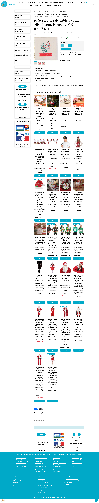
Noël (40, 82)
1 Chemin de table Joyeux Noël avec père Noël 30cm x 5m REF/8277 (52, 198)
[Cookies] (2, 500)
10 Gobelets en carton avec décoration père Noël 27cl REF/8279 (65, 198)
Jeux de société (39, 463)
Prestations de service (58, 3)
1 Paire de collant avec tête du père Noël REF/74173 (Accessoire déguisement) (39, 281)
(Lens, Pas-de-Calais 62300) (76, 442)
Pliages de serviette (58, 471)
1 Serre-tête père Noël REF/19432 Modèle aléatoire (52, 154)
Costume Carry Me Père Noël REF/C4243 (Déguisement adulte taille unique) (78, 325)
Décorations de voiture (22, 470)
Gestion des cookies (63, 501)
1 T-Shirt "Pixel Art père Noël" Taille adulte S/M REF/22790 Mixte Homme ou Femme (52, 243)
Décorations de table (21, 468)
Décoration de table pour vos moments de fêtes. (47, 15)
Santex (68, 62)
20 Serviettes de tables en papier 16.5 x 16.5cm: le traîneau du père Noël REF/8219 (39, 242)
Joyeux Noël (52, 80)
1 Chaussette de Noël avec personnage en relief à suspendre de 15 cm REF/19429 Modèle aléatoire (39, 157)
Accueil (22, 3)
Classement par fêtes (21, 460)
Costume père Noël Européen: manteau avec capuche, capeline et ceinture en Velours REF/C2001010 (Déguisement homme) (39, 376)
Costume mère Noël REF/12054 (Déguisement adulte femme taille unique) (52, 280)
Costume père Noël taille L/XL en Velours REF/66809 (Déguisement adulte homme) (39, 325)
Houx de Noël (44, 80)
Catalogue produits (33, 3)
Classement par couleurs (22, 465)
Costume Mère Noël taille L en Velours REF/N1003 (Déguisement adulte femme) (52, 325)
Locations (45, 3)
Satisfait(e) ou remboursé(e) (73, 482)
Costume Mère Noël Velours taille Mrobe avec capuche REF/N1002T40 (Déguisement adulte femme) (52, 374)
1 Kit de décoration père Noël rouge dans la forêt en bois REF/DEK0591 (78, 113)
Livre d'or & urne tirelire (41, 476)
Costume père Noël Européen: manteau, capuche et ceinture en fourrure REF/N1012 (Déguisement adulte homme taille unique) (65, 328)
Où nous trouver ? (37, 7)
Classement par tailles (40, 475)
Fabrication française (77, 460)
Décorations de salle (21, 466)
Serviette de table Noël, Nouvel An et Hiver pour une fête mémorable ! (53, 16)
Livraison (36, 444)
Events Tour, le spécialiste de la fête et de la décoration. (53, 13)
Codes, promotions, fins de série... (74, 484)
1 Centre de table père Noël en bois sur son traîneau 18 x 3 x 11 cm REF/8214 (78, 198)
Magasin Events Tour (76, 439)
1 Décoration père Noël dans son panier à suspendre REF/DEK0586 (52, 113)
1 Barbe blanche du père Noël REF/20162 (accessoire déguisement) (65, 280)
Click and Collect (70, 486)
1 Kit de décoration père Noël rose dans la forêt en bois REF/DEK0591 (65, 113)
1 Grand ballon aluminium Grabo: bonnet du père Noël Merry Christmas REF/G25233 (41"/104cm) (39, 200)
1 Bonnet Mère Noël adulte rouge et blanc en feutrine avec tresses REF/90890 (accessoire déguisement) (78, 283)
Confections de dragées (59, 473)
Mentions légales (35, 501)
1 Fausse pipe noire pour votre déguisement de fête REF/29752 (66, 154)
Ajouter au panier (66, 51)
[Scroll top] (96, 500)
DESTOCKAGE (49, 7)
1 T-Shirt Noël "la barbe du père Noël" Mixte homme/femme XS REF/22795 (78, 242)
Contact (70, 3)
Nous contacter (42, 482)
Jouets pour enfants (40, 465)
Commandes (58, 7)
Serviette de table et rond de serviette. (71, 15)
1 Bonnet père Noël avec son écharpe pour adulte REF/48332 (78, 155)
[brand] (7, 5)
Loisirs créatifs (57, 460)
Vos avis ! (68, 487)
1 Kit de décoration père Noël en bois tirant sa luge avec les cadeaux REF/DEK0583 (39, 115)
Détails (39, 134)
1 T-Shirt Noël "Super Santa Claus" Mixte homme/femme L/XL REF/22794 (65, 242)
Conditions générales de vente (48, 501)
